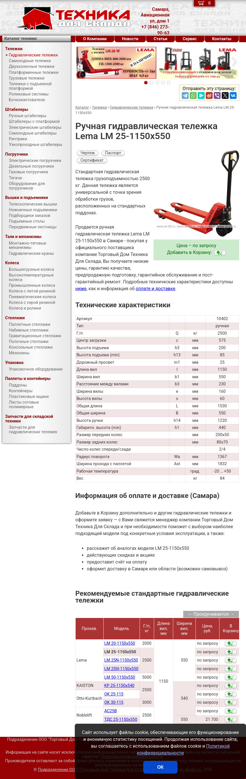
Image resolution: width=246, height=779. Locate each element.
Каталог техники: (20, 38)
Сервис (190, 38)
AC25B (110, 711)
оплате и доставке (156, 288)
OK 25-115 (114, 694)
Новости (130, 38)
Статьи (160, 38)
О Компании (94, 38)
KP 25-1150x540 (119, 685)
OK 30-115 (114, 702)
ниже (80, 288)
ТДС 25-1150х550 (120, 719)
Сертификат (92, 160)
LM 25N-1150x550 (121, 660)
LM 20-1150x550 (119, 643)
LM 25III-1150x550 (121, 668)
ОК (160, 767)
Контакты (221, 38)
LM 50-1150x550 (119, 677)
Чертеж (87, 152)
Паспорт (113, 152)
